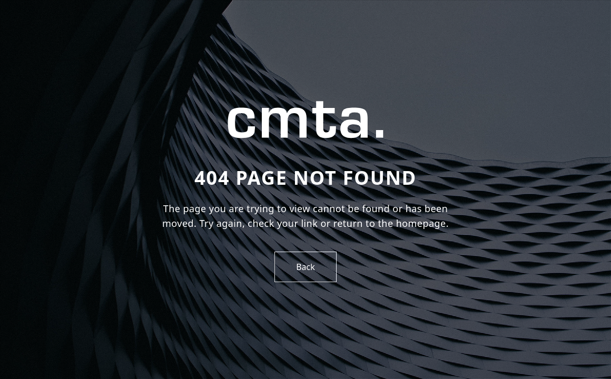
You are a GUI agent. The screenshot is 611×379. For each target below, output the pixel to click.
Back (305, 267)
